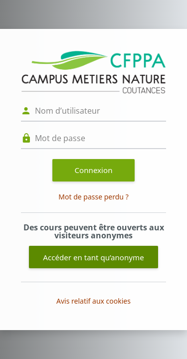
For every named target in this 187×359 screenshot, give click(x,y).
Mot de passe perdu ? (93, 196)
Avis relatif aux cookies (93, 301)
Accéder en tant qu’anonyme (93, 257)
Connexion (94, 170)
